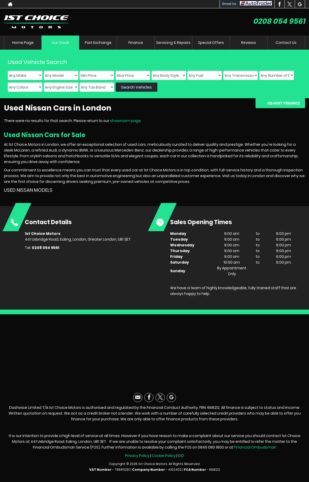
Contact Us (286, 42)
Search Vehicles (136, 87)
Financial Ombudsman (255, 447)
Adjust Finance (283, 103)
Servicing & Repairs (173, 42)
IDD (181, 455)
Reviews (248, 42)
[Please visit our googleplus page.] (300, 4)
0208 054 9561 (279, 21)
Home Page (23, 42)
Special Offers (211, 42)
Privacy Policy (137, 455)
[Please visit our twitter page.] (289, 4)
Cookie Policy (164, 455)
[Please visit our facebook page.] (279, 4)
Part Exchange (98, 42)
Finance (135, 42)
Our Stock (60, 42)
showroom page (125, 120)
